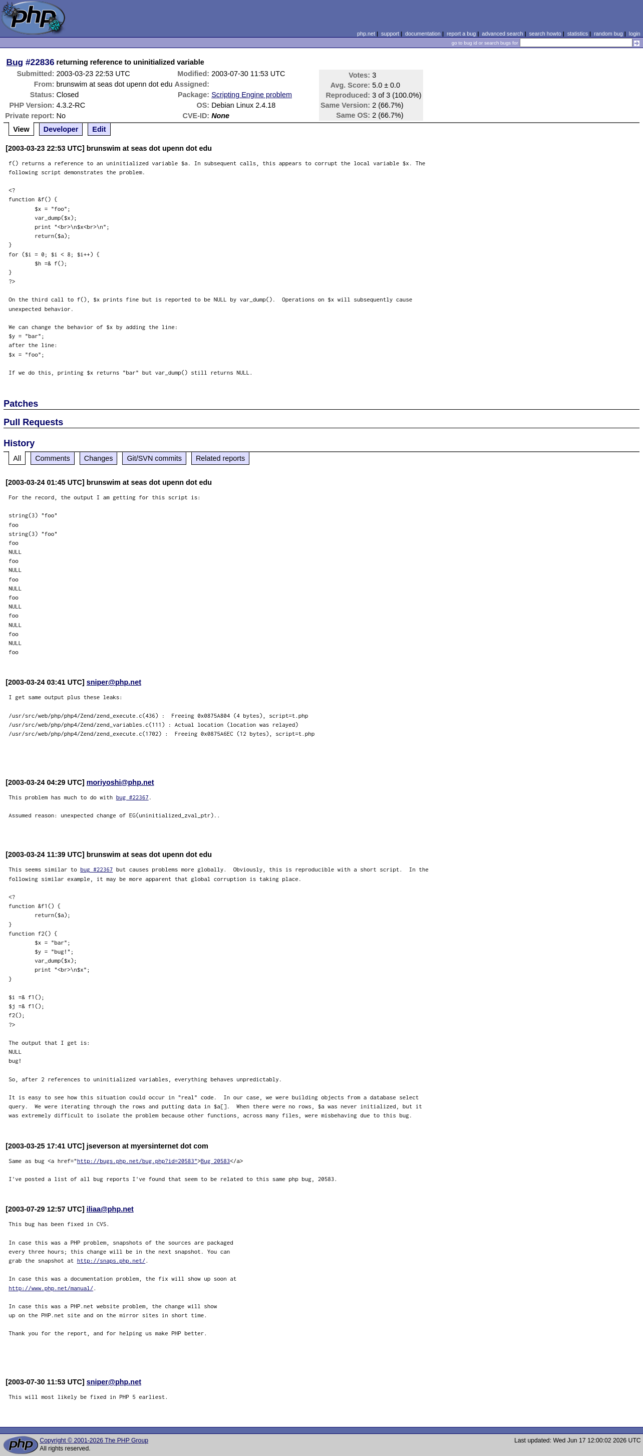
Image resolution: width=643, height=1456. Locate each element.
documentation (423, 34)
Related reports (220, 458)
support (390, 34)
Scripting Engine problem (251, 95)
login (634, 34)
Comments (52, 458)
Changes (98, 458)
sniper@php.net (114, 682)
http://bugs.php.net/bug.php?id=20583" (137, 1160)
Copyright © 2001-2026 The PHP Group (94, 1440)
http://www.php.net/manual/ (51, 1288)
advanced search (502, 34)
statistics (577, 34)
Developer (61, 129)
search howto (545, 34)
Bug (15, 62)
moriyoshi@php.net (120, 782)
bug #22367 (132, 797)
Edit (99, 129)
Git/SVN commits (154, 458)
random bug (608, 34)
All (17, 458)
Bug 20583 (215, 1160)
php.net (366, 34)
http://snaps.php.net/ (111, 1260)
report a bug (461, 34)
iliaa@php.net (110, 1209)
